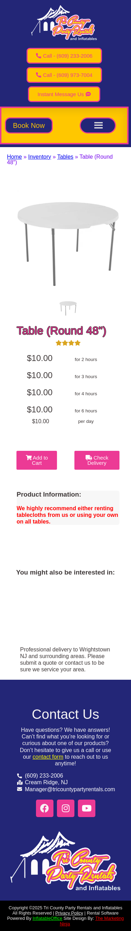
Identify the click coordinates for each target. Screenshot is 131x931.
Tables (65, 157)
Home (14, 157)
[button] (29, 125)
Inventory (39, 157)
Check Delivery (97, 460)
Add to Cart (37, 460)
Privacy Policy (69, 913)
